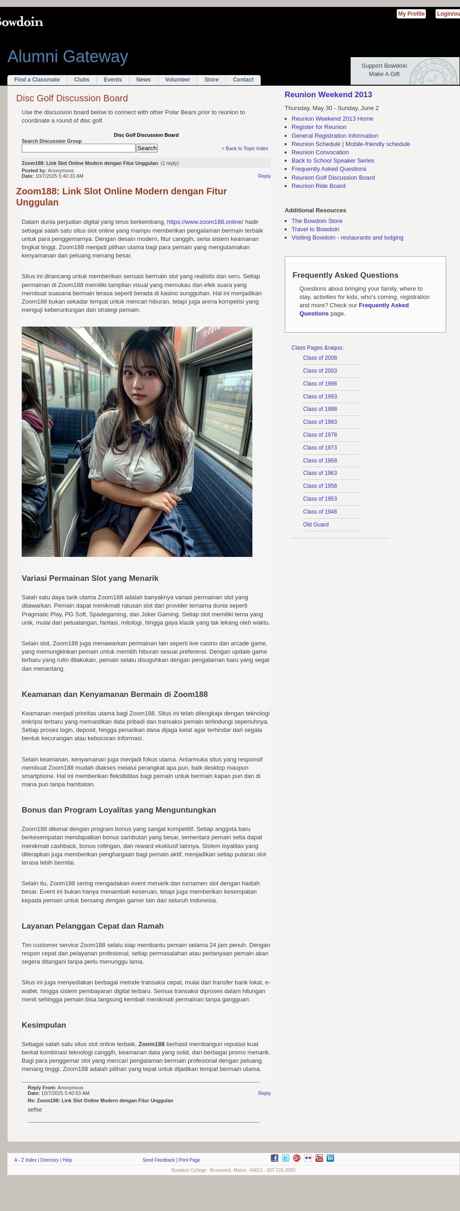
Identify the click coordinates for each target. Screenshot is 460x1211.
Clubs (82, 79)
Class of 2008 (320, 358)
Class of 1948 (320, 512)
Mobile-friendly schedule (378, 143)
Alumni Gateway (67, 56)
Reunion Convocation (320, 152)
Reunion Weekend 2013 (328, 94)
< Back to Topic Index (244, 148)
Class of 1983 (320, 422)
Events (113, 79)
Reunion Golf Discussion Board (333, 177)
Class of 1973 (320, 448)
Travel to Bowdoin (316, 229)
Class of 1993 (320, 396)
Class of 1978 (320, 435)
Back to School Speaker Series (333, 160)
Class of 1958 (320, 486)
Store (211, 79)
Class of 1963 (320, 473)
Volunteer (177, 79)
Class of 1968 (320, 460)
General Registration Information (335, 135)
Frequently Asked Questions (329, 168)
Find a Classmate (37, 79)
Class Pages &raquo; (318, 348)
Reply (264, 176)
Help (67, 1160)
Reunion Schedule (316, 143)
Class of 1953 (320, 499)
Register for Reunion (319, 126)
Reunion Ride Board (319, 185)
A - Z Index (25, 1160)
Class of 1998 (320, 383)
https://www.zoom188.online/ (205, 221)
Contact (243, 79)
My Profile (411, 14)
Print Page (189, 1160)
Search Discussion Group (52, 141)
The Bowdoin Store (317, 220)
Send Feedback (159, 1160)
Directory (50, 1160)
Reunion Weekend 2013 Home (333, 118)
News (143, 79)
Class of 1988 (320, 409)
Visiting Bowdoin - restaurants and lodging (348, 237)
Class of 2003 (320, 371)
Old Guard (316, 524)
